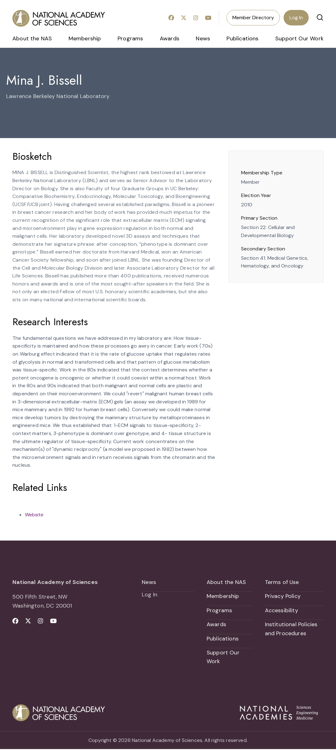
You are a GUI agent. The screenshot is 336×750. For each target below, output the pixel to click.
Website (34, 514)
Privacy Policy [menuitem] (283, 596)
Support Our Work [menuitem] (299, 38)
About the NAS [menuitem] (32, 38)
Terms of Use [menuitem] (282, 582)
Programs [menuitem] (130, 38)
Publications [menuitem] (242, 38)
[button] (320, 17)
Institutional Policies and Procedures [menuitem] (291, 629)
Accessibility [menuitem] (281, 610)
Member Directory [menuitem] (253, 17)
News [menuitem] (203, 38)
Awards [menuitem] (169, 38)
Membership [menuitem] (85, 38)
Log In (296, 17)
